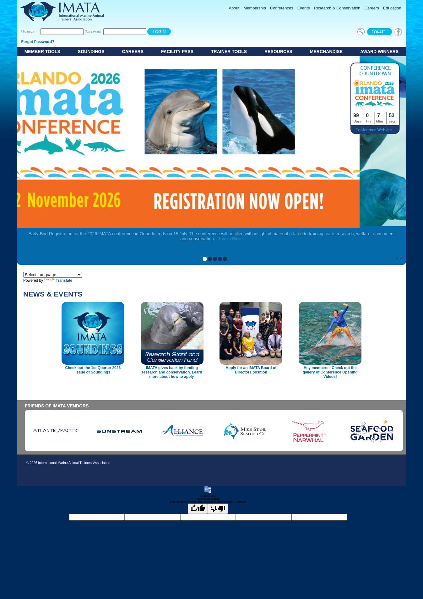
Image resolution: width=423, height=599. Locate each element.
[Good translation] (198, 509)
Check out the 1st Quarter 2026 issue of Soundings (93, 370)
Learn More (230, 238)
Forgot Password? (37, 42)
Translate (58, 280)
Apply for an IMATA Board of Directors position (251, 370)
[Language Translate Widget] (52, 275)
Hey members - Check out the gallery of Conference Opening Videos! (330, 372)
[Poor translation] (218, 509)
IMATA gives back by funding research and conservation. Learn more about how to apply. (172, 372)
